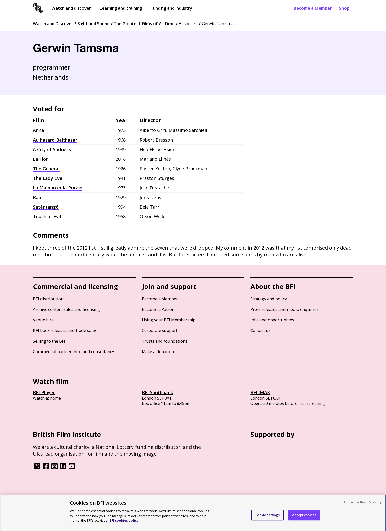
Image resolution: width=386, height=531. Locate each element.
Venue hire (43, 320)
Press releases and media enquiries (284, 309)
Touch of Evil (47, 216)
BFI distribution (48, 298)
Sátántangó (46, 207)
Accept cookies (304, 520)
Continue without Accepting (363, 507)
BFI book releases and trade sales (65, 330)
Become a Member (313, 8)
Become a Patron (158, 309)
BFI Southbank (157, 392)
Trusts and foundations (164, 341)
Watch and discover (71, 8)
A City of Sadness (52, 149)
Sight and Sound (93, 23)
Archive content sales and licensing (66, 309)
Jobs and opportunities (272, 320)
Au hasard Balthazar (55, 140)
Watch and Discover (53, 23)
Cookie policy (74, 496)
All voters (188, 23)
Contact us (260, 330)
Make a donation (158, 351)
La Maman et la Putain (57, 188)
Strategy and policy (268, 298)
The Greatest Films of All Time (144, 23)
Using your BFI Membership (168, 320)
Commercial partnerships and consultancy (73, 351)
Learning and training (120, 8)
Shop (344, 8)
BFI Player (44, 392)
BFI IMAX (260, 392)
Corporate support (159, 330)
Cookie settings (267, 520)
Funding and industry (171, 8)
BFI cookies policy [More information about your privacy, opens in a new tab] (123, 525)
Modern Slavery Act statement (112, 496)
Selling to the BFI (49, 341)
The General (46, 169)
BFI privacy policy (46, 496)
